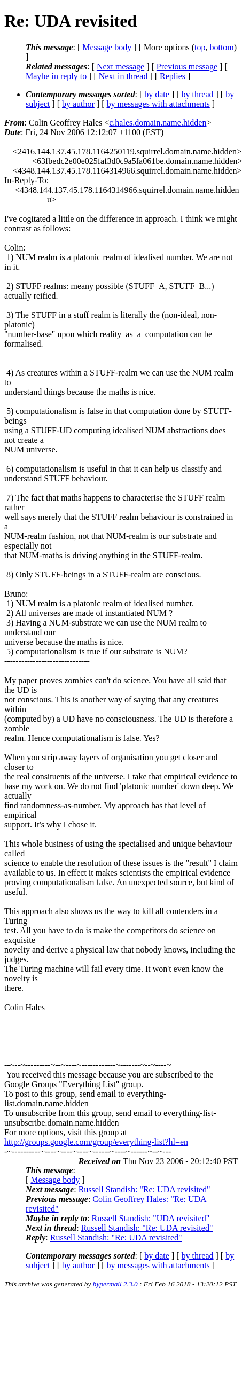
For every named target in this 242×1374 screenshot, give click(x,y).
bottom (221, 47)
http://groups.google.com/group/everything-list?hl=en (96, 1141)
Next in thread (123, 76)
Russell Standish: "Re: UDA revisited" (144, 1189)
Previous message (187, 66)
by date (156, 94)
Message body (106, 47)
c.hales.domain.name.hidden (157, 122)
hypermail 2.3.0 (115, 1284)
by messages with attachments (158, 103)
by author (78, 103)
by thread (198, 94)
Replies (172, 76)
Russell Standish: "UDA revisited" (151, 1218)
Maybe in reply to (56, 76)
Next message (120, 66)
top (199, 47)
